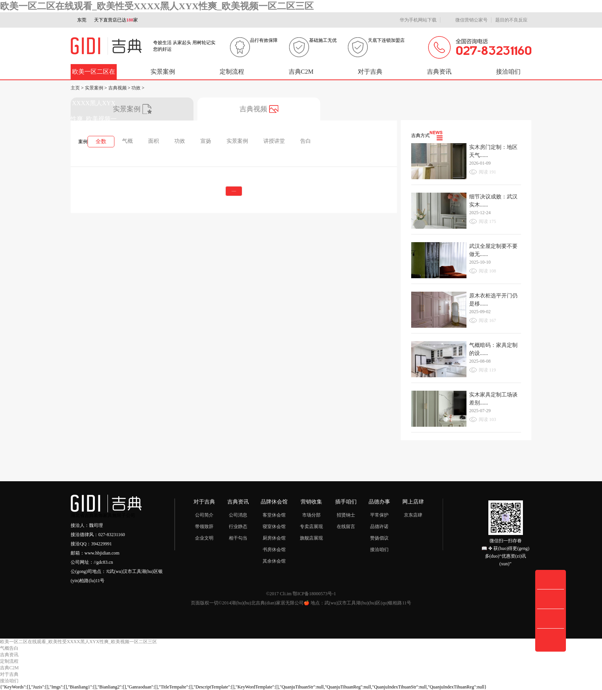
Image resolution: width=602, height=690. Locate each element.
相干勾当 (238, 538)
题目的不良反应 (511, 20)
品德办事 (379, 502)
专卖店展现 (311, 526)
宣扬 (205, 141)
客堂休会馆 (274, 515)
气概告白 (9, 648)
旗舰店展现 (311, 538)
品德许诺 (379, 526)
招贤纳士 (346, 515)
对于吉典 (370, 71)
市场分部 (311, 515)
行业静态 (238, 526)
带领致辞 (204, 526)
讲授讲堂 (274, 141)
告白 (305, 141)
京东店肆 (413, 515)
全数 (101, 141)
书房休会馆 (274, 549)
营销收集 (311, 502)
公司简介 (204, 515)
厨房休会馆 (274, 538)
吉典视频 (117, 88)
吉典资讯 (439, 71)
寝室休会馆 (274, 526)
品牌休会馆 (274, 502)
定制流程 (232, 71)
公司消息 (238, 515)
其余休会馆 (274, 561)
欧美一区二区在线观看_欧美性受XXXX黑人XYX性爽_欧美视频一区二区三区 (157, 6)
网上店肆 (413, 502)
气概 (127, 141)
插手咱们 (346, 502)
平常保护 (379, 515)
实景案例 (162, 71)
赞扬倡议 (379, 538)
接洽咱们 (508, 71)
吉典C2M (301, 71)
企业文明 (204, 538)
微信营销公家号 (466, 20)
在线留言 (346, 526)
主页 (75, 88)
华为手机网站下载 (415, 20)
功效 (136, 88)
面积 (153, 141)
